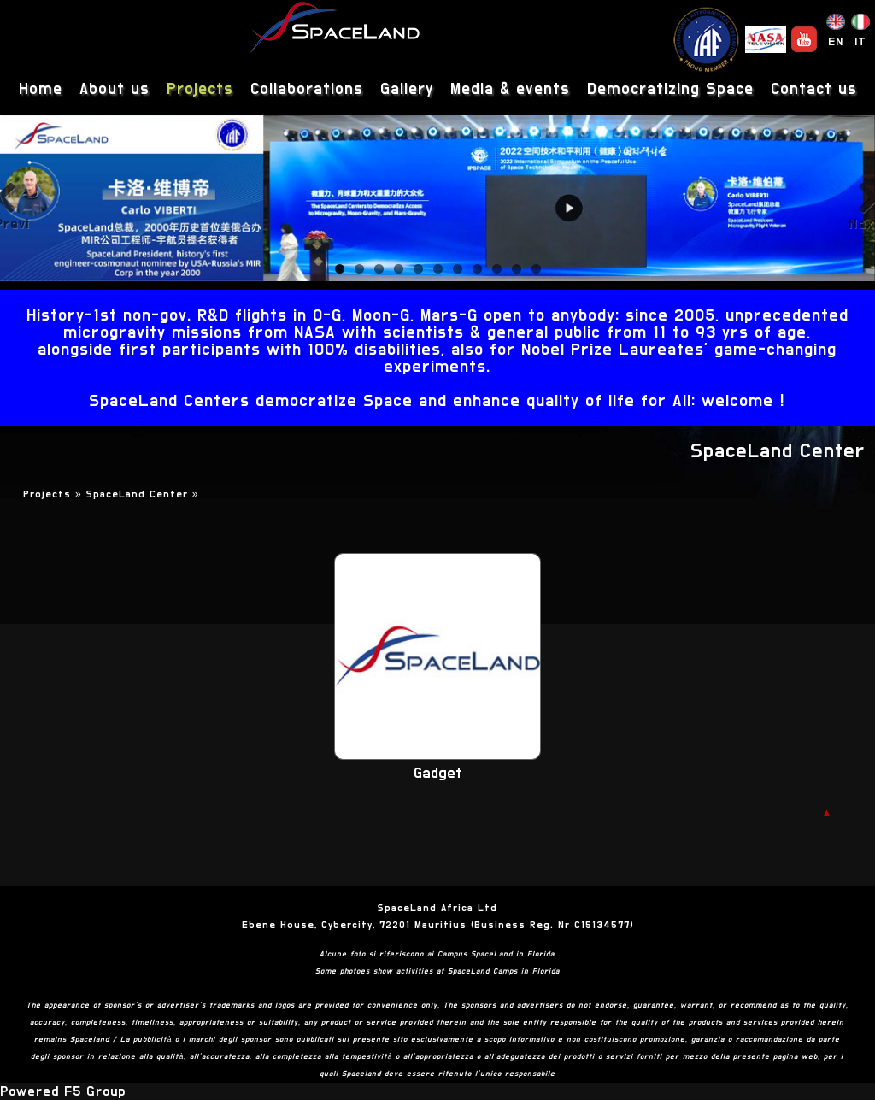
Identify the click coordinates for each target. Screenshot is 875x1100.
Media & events (510, 89)
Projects (200, 89)
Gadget (438, 773)
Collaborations (306, 89)
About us (114, 89)
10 (516, 269)
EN (835, 42)
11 (536, 269)
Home (40, 89)
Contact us (814, 89)
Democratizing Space (670, 89)
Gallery (406, 89)
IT (860, 42)
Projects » (54, 494)
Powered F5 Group (63, 1091)
